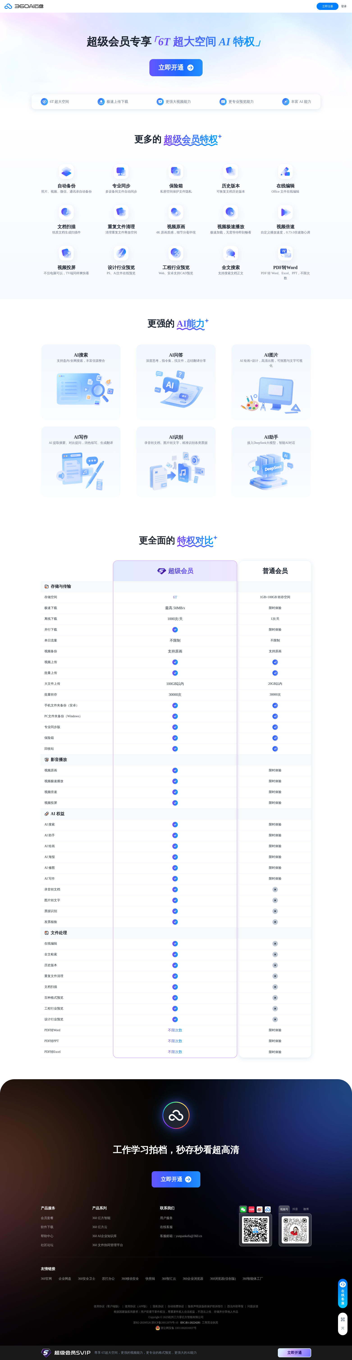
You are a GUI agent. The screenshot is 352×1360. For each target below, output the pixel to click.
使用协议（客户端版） (107, 1306)
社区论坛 (47, 1245)
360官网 (46, 1278)
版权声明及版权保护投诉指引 (205, 1306)
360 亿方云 (99, 1227)
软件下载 (47, 1227)
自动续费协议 (176, 1306)
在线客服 (166, 1227)
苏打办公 (108, 1278)
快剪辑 (150, 1278)
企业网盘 (65, 1278)
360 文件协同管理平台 (107, 1245)
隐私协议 (158, 1306)
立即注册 (327, 6)
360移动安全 (130, 1278)
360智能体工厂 (252, 1278)
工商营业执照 (210, 1322)
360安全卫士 (86, 1278)
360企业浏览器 (193, 1278)
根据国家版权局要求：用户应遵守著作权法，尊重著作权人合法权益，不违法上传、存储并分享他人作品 (176, 1311)
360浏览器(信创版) (223, 1278)
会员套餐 (47, 1218)
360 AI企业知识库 (104, 1236)
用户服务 (166, 1218)
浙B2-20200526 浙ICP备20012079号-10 (156, 1322)
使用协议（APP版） (137, 1306)
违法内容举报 (235, 1306)
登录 (344, 6)
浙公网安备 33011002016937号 (179, 1328)
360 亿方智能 (101, 1218)
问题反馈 (252, 1306)
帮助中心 (47, 1236)
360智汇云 (169, 1278)
